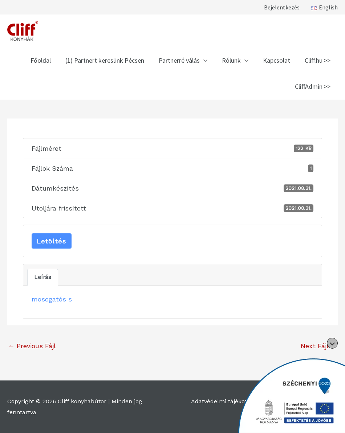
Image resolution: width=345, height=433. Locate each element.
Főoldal (41, 60)
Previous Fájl (32, 346)
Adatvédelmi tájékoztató (225, 401)
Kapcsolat (276, 60)
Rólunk (231, 60)
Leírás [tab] (42, 277)
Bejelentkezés (282, 7)
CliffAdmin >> (312, 86)
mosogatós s (52, 299)
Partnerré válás (179, 60)
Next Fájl (319, 346)
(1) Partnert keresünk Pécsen (104, 60)
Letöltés (51, 241)
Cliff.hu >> (317, 60)
